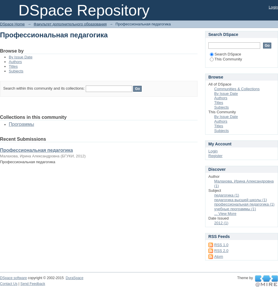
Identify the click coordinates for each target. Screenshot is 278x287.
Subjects (16, 71)
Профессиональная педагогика (36, 150)
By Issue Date (20, 57)
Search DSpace (225, 54)
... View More (225, 213)
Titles (13, 66)
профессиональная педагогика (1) (244, 204)
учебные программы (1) (235, 209)
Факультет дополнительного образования (70, 24)
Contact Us (9, 284)
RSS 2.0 (221, 250)
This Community (226, 59)
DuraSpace (74, 278)
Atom (218, 256)
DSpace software (13, 278)
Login (273, 7)
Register (215, 156)
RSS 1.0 (221, 245)
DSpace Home (12, 24)
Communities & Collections (237, 89)
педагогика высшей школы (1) (240, 200)
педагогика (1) (226, 195)
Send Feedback (32, 284)
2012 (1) (221, 223)
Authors (15, 62)
